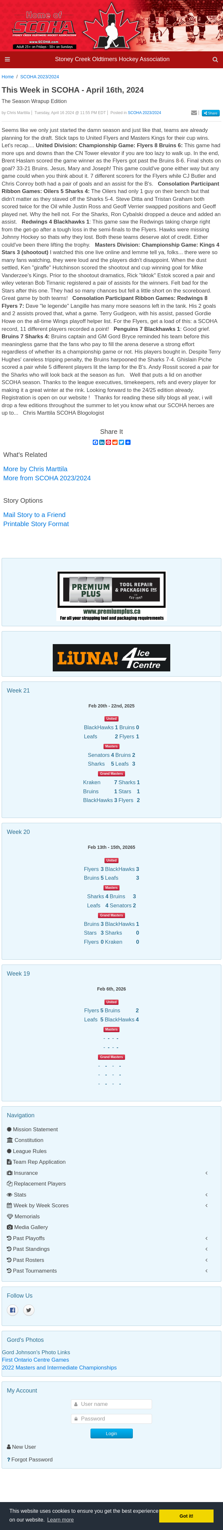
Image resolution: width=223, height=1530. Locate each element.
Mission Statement (32, 1129)
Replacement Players (36, 1184)
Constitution (25, 1140)
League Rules (27, 1151)
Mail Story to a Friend (34, 514)
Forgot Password (32, 1460)
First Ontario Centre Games (35, 1360)
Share (210, 113)
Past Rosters (25, 1260)
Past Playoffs (26, 1238)
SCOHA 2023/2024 (39, 76)
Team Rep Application (36, 1162)
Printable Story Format (36, 523)
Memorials (23, 1216)
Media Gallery (27, 1227)
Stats (16, 1195)
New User (21, 1447)
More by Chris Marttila (35, 469)
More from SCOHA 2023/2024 (47, 478)
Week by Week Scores (38, 1205)
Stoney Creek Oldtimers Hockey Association (112, 59)
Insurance (22, 1173)
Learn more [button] (60, 1520)
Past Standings (28, 1249)
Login (111, 1433)
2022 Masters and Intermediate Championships (59, 1368)
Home (8, 76)
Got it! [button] (186, 1516)
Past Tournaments (32, 1271)
